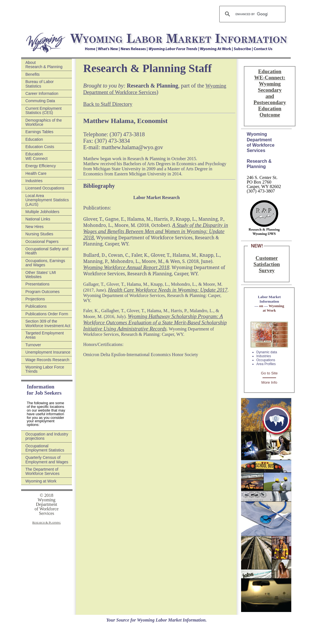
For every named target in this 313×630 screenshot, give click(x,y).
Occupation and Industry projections (46, 436)
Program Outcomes (42, 291)
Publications (36, 306)
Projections (35, 299)
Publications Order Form (46, 314)
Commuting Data (40, 101)
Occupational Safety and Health (47, 251)
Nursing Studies (39, 234)
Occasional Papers (42, 241)
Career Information (41, 93)
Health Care (36, 173)
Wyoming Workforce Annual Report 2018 (126, 267)
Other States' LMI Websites (40, 274)
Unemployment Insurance (47, 352)
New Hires (34, 226)
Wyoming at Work (40, 481)
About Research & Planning (44, 64)
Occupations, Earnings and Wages (45, 262)
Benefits (32, 74)
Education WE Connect (36, 156)
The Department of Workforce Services (42, 471)
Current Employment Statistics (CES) (43, 110)
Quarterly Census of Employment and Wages (46, 459)
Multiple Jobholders (42, 211)
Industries (34, 180)
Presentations (37, 284)
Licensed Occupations (44, 188)
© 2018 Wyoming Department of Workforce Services (46, 504)
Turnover (33, 345)
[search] (251, 14)
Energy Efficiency (40, 166)
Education (34, 139)
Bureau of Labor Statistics (39, 83)
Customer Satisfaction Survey (267, 264)
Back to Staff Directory (107, 104)
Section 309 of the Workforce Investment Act (47, 323)
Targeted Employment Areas (44, 335)
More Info (269, 382)
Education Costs (39, 146)
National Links (37, 219)
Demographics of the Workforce (43, 122)
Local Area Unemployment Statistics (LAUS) (47, 200)
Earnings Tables (39, 131)
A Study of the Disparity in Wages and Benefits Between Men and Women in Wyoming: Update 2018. (155, 231)
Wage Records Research (47, 360)
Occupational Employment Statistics (44, 448)
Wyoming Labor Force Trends (44, 369)
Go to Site (269, 373)
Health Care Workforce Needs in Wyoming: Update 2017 (168, 290)
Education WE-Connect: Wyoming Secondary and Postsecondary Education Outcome (270, 93)
